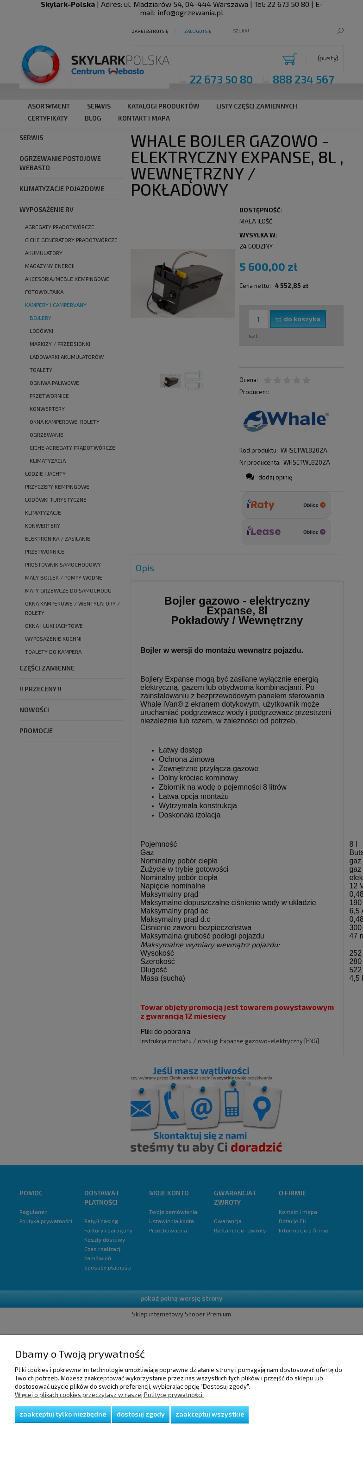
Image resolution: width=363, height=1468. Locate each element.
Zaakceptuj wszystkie (209, 1414)
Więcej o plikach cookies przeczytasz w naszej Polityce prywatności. (109, 1394)
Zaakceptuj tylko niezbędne (62, 1414)
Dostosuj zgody (141, 1414)
